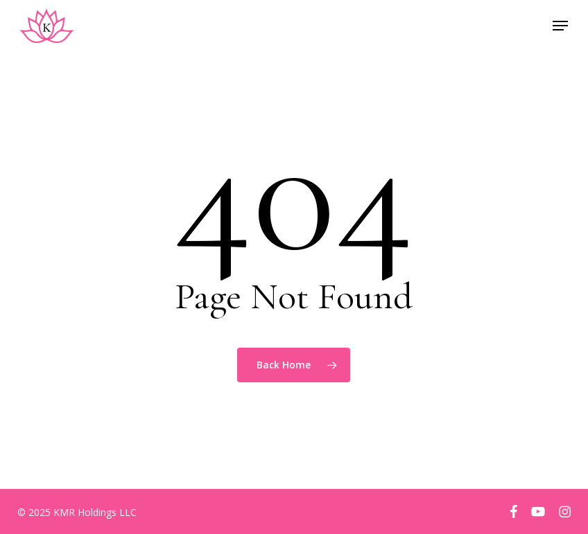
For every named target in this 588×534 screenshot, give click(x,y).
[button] (560, 26)
